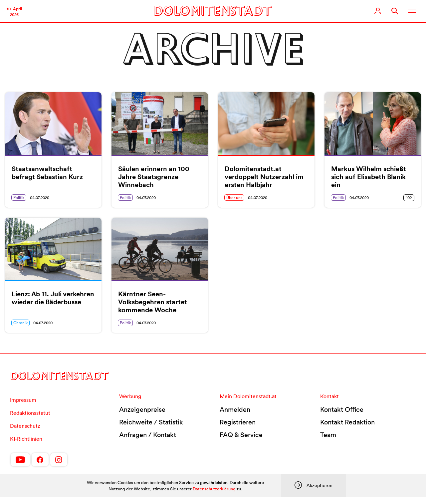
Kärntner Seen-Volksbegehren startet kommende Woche (152, 302)
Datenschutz (25, 425)
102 (409, 197)
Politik (18, 197)
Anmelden (235, 409)
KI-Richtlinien (26, 438)
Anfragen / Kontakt (147, 435)
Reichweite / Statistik (151, 422)
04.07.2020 (39, 197)
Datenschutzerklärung (214, 489)
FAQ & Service (241, 435)
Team (328, 435)
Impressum (23, 399)
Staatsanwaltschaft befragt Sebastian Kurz (47, 173)
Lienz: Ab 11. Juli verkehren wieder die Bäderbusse (53, 298)
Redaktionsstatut (30, 412)
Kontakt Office (341, 409)
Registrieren (238, 422)
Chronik (20, 323)
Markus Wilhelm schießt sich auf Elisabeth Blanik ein (368, 177)
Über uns (234, 197)
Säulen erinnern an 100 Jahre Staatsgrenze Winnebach (153, 177)
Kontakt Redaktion (347, 422)
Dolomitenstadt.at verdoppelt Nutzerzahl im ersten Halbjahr (264, 177)
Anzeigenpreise (142, 409)
